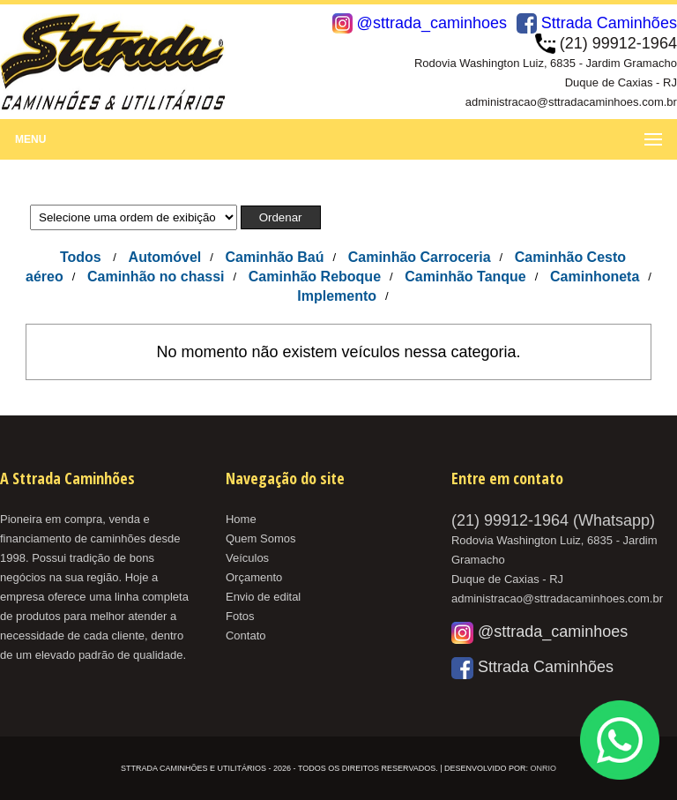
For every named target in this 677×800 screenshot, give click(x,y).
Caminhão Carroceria (419, 257)
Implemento (336, 295)
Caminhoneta (594, 276)
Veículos (247, 557)
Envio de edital (263, 596)
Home (241, 519)
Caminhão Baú (274, 257)
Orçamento (254, 577)
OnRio (543, 768)
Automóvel (165, 257)
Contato (246, 635)
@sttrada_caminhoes (419, 23)
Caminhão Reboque (315, 276)
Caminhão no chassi (156, 276)
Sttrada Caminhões (597, 23)
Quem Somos (260, 538)
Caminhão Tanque (465, 276)
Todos (80, 257)
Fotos (240, 616)
